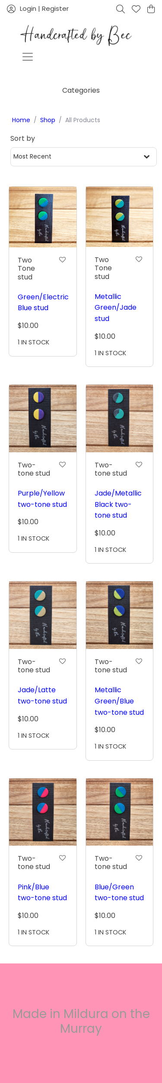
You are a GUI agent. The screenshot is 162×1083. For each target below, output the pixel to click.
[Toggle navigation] (28, 56)
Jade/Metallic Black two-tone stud (118, 504)
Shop (47, 120)
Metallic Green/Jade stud (116, 308)
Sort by (22, 138)
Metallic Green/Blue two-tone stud (119, 701)
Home (21, 120)
